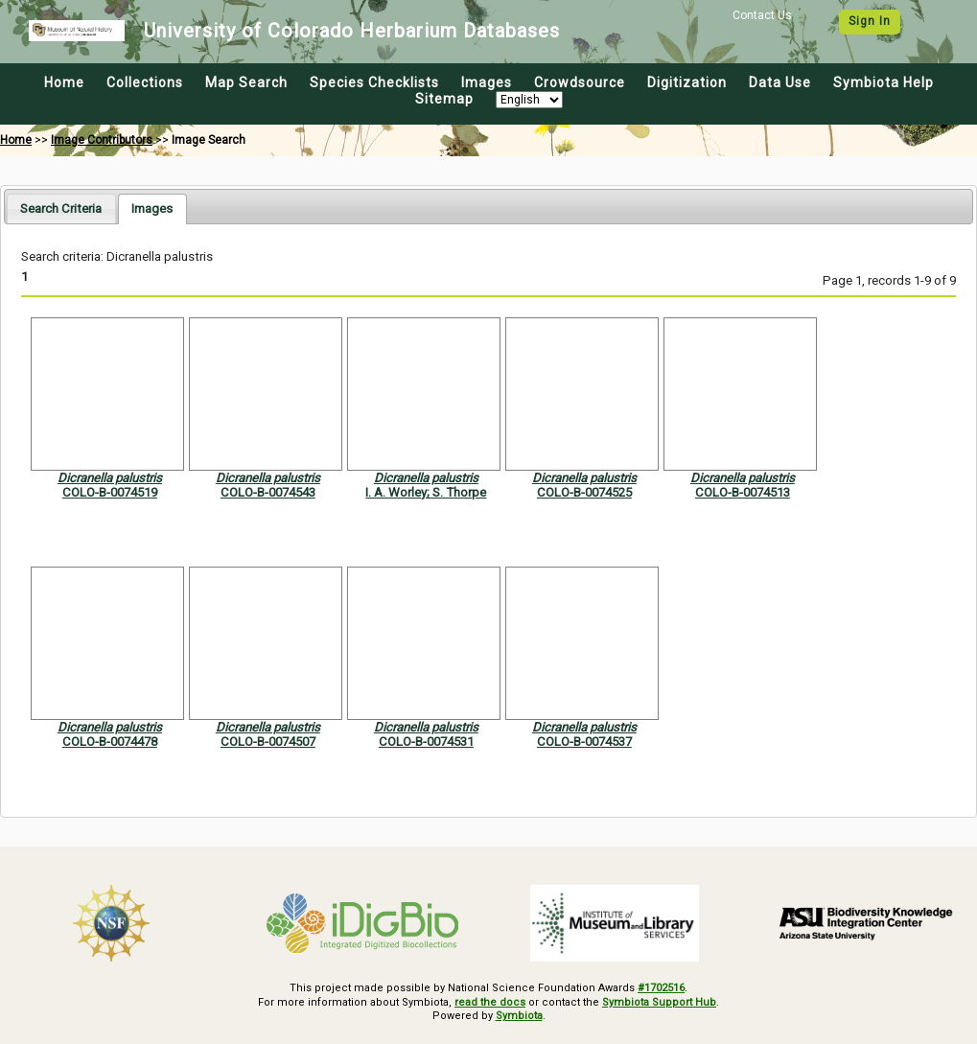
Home (64, 82)
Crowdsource (579, 82)
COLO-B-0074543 (268, 492)
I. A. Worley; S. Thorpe (425, 492)
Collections (144, 82)
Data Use (780, 82)
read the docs (489, 1002)
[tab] (61, 208)
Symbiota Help (883, 82)
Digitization (687, 82)
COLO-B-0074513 (742, 492)
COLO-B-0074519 (109, 492)
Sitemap (444, 98)
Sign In (870, 21)
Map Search (246, 82)
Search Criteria (61, 208)
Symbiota (519, 1015)
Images (486, 82)
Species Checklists (374, 82)
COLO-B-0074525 (584, 492)
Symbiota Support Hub (659, 1002)
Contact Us (762, 15)
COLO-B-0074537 (584, 741)
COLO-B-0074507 (268, 741)
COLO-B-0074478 (109, 741)
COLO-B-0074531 (426, 741)
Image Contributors (101, 140)
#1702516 (661, 988)
